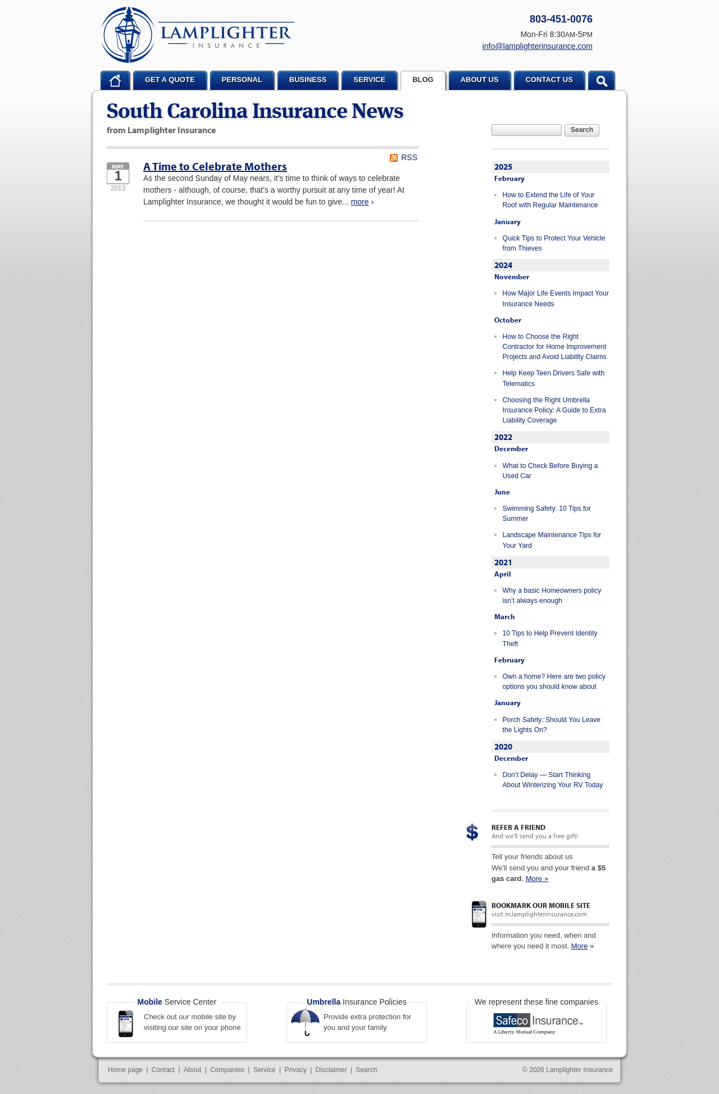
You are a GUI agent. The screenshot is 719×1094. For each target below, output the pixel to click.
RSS (409, 157)
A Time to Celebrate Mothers (215, 166)
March (504, 616)
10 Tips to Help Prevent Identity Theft (550, 638)
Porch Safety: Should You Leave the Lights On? (552, 725)
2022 (503, 437)
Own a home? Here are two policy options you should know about (554, 682)
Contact (163, 1070)
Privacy (295, 1070)
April (502, 573)
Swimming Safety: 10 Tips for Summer (547, 514)
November (511, 276)
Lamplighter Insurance (197, 35)
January (507, 221)
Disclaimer (331, 1070)
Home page (125, 1070)
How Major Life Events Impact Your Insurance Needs (556, 298)
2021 (503, 562)
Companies (227, 1070)
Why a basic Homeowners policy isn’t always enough (552, 596)
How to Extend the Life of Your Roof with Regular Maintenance (550, 200)
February (509, 178)
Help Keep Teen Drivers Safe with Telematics (554, 378)
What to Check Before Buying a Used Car (550, 471)
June (502, 491)
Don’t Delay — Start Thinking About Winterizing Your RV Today (553, 780)
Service (264, 1070)
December (511, 448)
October (507, 319)
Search (582, 130)
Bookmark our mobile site (541, 905)
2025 (503, 166)
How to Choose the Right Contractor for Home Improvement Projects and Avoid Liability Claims (555, 347)
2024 (503, 265)
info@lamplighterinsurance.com (538, 46)
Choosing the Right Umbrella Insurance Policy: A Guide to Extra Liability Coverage (554, 410)
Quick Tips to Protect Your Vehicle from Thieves (554, 243)
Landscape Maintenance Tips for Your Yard (552, 540)
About (192, 1070)
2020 (503, 746)
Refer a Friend (518, 827)
